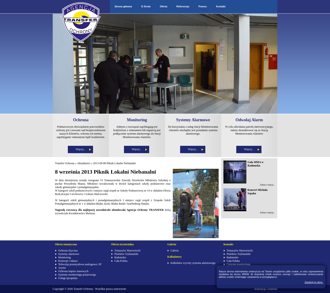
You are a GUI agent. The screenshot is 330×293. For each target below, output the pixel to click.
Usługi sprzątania (67, 278)
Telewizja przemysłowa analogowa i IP (79, 264)
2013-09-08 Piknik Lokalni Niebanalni (114, 163)
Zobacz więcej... (267, 184)
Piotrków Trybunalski (126, 254)
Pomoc (202, 6)
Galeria (174, 250)
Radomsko (120, 257)
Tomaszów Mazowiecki (127, 250)
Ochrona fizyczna (68, 250)
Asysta (62, 267)
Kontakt (221, 6)
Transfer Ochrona (64, 163)
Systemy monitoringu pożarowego (77, 274)
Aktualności (83, 163)
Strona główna (123, 6)
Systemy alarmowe (68, 254)
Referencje (182, 6)
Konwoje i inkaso (68, 260)
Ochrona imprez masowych (73, 271)
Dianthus (272, 288)
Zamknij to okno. (314, 282)
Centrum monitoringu (238, 264)
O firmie (146, 6)
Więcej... (80, 149)
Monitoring (64, 257)
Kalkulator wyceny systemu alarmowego (192, 263)
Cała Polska (120, 260)
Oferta (163, 6)
